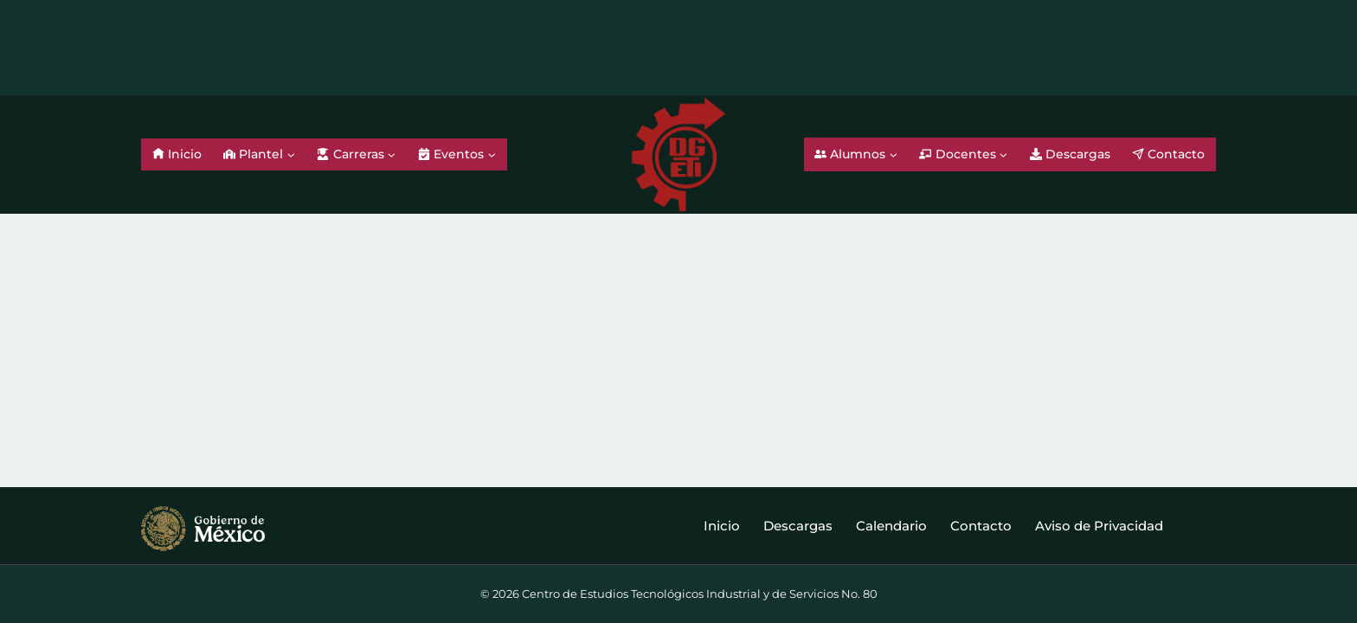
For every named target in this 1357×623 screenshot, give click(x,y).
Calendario (891, 525)
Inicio (177, 154)
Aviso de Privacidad (1099, 525)
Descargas (1070, 154)
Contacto (1168, 154)
